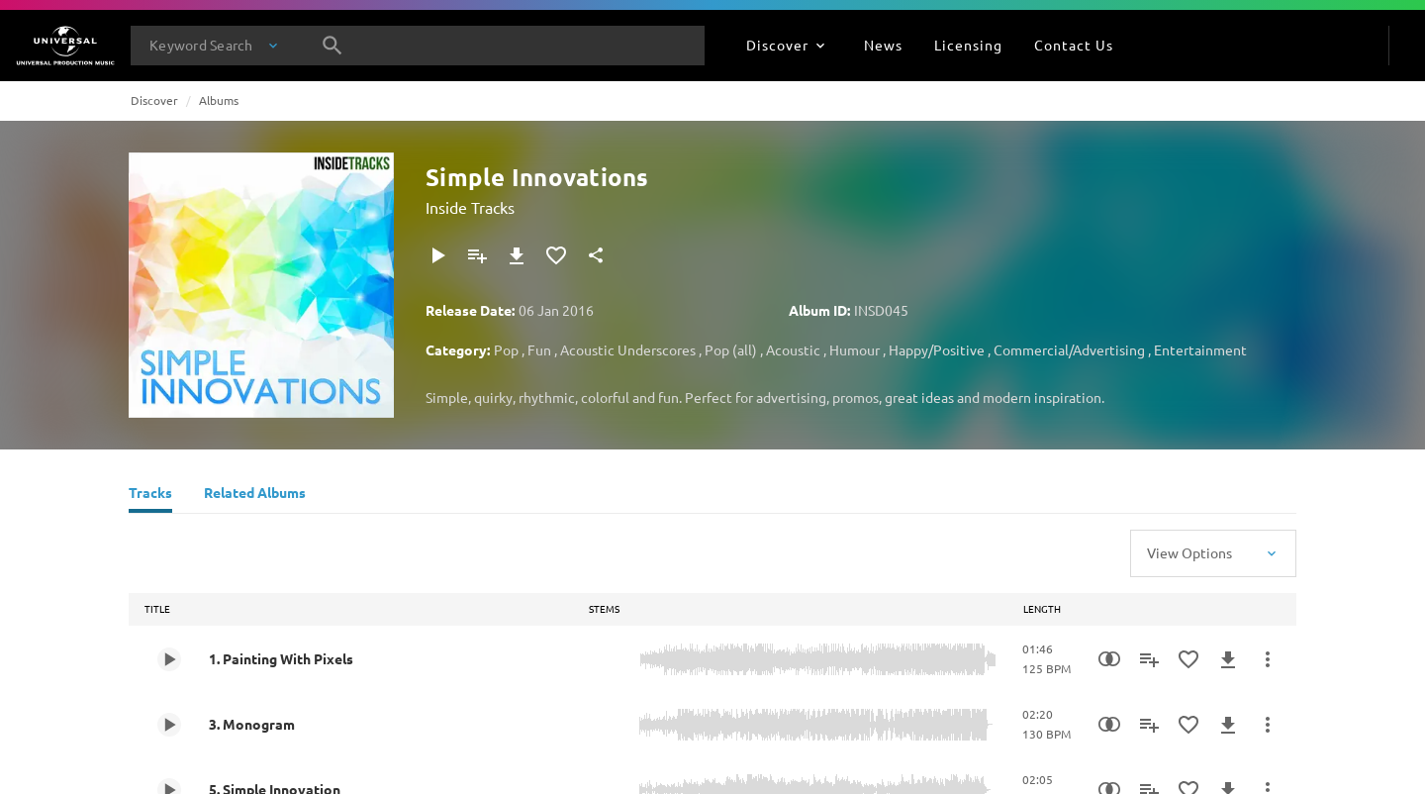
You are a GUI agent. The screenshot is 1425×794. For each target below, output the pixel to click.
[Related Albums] (255, 495)
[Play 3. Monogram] (169, 724)
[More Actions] (1268, 659)
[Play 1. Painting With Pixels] (169, 659)
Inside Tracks (470, 207)
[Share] (596, 255)
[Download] (516, 255)
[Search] (332, 45)
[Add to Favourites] (556, 255)
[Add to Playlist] (477, 255)
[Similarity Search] (1109, 659)
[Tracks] (150, 495)
